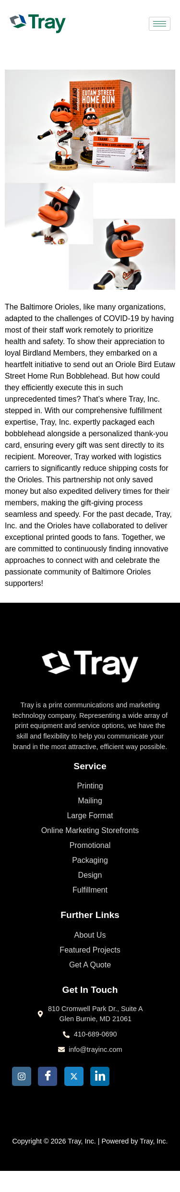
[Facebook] (47, 1076)
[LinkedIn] (99, 1076)
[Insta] (21, 1076)
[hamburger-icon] (159, 24)
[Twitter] (74, 1076)
